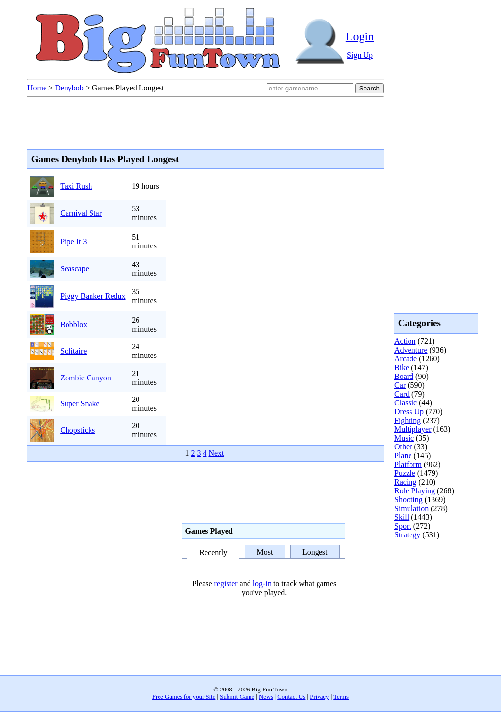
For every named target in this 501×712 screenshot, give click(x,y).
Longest (315, 552)
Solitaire (73, 351)
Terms (341, 696)
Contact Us (291, 696)
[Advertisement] (433, 579)
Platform (408, 464)
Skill (401, 517)
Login (360, 36)
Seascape (74, 269)
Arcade (405, 359)
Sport (402, 526)
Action (405, 341)
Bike (401, 367)
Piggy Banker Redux (92, 296)
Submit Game (237, 696)
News (266, 696)
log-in (262, 583)
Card (402, 394)
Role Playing (414, 491)
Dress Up (409, 411)
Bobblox (73, 324)
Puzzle (404, 473)
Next (216, 453)
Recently (213, 552)
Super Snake (79, 404)
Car (400, 385)
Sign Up (360, 55)
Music (404, 438)
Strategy (407, 535)
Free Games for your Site (183, 696)
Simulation (411, 508)
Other (403, 447)
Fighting (407, 420)
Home (36, 88)
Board (403, 376)
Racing (405, 482)
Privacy (319, 696)
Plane (403, 455)
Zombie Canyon (85, 378)
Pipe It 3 (73, 241)
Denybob (69, 88)
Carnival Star (81, 213)
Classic (405, 403)
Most (265, 552)
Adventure (411, 350)
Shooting (408, 499)
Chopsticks (77, 430)
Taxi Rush (76, 186)
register (226, 583)
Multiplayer (413, 429)
